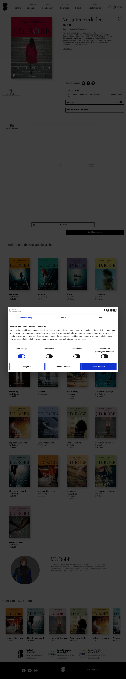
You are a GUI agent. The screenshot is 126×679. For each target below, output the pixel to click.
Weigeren (27, 366)
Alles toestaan (99, 366)
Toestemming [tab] (26, 318)
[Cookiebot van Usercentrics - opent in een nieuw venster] (106, 310)
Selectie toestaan (63, 366)
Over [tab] (100, 318)
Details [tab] (63, 318)
